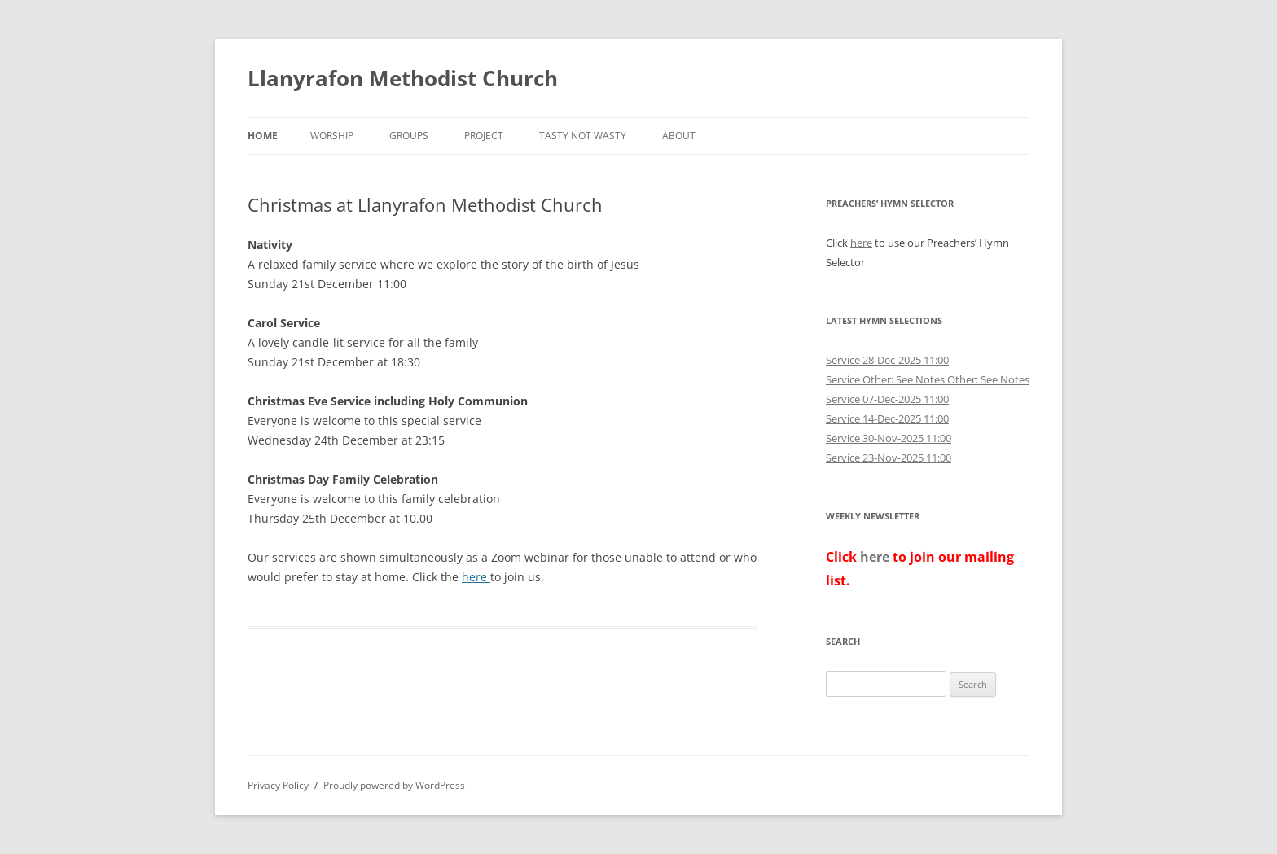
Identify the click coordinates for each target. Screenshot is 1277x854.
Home (263, 135)
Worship (331, 135)
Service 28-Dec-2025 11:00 (887, 360)
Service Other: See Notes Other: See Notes (927, 379)
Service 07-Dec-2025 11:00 (887, 399)
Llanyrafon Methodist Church (403, 78)
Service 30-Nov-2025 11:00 (888, 438)
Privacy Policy (278, 785)
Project (483, 135)
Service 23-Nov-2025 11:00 (888, 457)
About (679, 135)
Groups (408, 135)
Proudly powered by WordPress (394, 785)
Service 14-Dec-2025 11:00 (887, 418)
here (476, 577)
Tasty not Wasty (582, 135)
